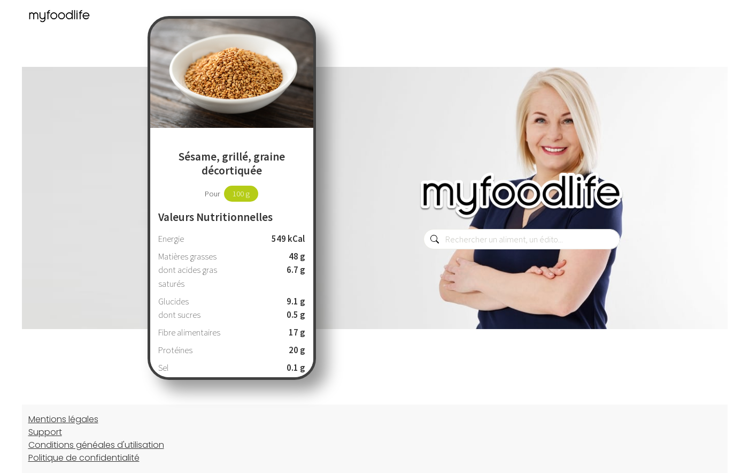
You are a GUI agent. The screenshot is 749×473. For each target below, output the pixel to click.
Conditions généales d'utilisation (96, 445)
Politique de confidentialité (84, 458)
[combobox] (521, 239)
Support (45, 432)
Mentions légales (63, 419)
